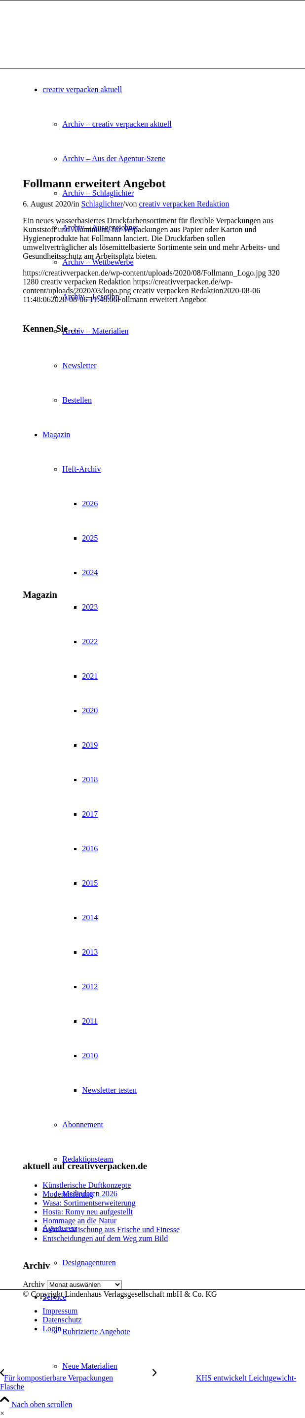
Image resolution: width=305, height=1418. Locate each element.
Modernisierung (67, 1194)
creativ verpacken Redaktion (184, 204)
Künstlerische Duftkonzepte (86, 1185)
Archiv (33, 1284)
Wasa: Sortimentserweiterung (88, 1203)
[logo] (97, 47)
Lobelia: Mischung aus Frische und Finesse (111, 1229)
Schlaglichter (102, 204)
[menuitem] (172, 1366)
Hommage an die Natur (79, 1220)
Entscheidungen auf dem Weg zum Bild (105, 1238)
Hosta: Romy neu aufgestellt (87, 1212)
